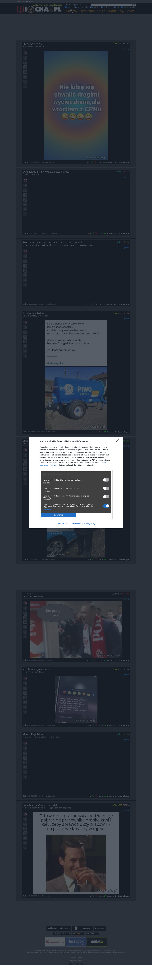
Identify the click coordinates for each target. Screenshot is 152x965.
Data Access (76, 524)
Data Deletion (62, 524)
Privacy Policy (89, 524)
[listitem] (76, 474)
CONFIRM (58, 515)
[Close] (118, 441)
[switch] (106, 480)
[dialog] (76, 482)
